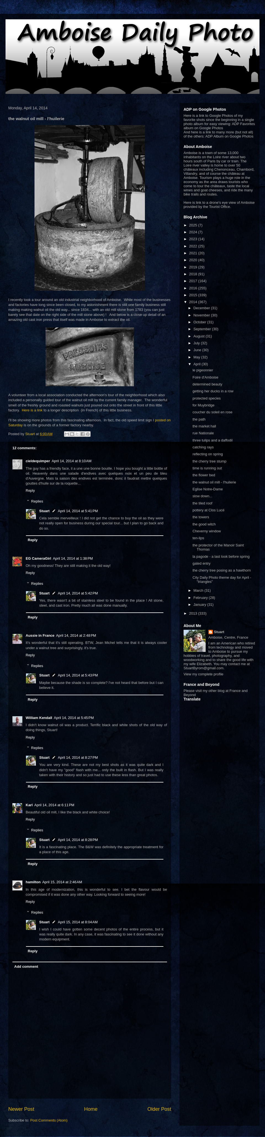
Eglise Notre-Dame (207, 489)
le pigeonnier (202, 370)
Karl (29, 805)
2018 (193, 274)
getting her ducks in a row (212, 391)
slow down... (202, 496)
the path (198, 419)
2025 (193, 225)
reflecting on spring (207, 454)
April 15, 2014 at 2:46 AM (62, 882)
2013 (193, 613)
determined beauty (207, 384)
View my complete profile (203, 674)
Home (91, 1109)
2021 (193, 253)
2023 (193, 239)
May (197, 357)
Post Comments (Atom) (49, 1120)
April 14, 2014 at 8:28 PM (78, 840)
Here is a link (32, 410)
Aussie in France (40, 635)
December (202, 308)
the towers (200, 517)
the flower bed (203, 475)
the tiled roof (202, 503)
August (200, 336)
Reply (30, 490)
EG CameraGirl (38, 558)
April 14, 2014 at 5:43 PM (78, 675)
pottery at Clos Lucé (208, 510)
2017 (193, 281)
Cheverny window (206, 531)
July (197, 343)
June (198, 350)
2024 (193, 232)
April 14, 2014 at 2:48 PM (76, 635)
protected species (206, 398)
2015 (193, 295)
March (199, 590)
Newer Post (21, 1109)
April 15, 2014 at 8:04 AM (78, 922)
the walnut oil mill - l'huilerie (214, 482)
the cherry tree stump (209, 461)
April (198, 364)
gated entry (201, 563)
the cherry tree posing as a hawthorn (221, 570)
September (203, 329)
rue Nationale (203, 433)
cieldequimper (38, 461)
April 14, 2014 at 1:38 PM (73, 558)
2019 (193, 267)
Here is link (192, 202)
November (202, 315)
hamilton (33, 882)
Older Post (159, 1109)
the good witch (204, 524)
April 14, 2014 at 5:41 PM (78, 511)
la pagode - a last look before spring (221, 556)
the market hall (204, 426)
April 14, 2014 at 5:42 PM (78, 593)
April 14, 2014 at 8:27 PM (78, 757)
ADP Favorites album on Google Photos (219, 126)
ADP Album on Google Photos (229, 136)
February (201, 598)
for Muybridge (203, 405)
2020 (193, 260)
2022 (193, 246)
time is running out (207, 468)
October (200, 322)
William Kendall (39, 718)
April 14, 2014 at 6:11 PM (54, 805)
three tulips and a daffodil (212, 440)
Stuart (44, 511)
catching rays (203, 447)
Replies (37, 501)
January (200, 604)
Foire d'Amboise (205, 377)
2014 (193, 302)
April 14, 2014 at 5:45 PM (74, 718)
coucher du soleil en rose (212, 412)
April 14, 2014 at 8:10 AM (71, 461)
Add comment (26, 966)
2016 (193, 288)
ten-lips (198, 538)
